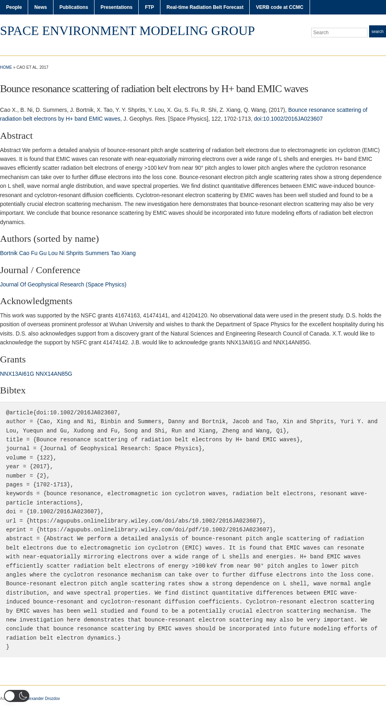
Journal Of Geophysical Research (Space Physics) (63, 284)
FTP (149, 7)
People (14, 7)
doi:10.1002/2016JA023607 (288, 118)
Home (6, 67)
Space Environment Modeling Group (127, 30)
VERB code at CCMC (279, 7)
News (40, 7)
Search (378, 31)
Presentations (116, 7)
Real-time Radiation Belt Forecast (204, 7)
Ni (61, 253)
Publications (74, 7)
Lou (52, 253)
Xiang (128, 253)
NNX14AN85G (54, 373)
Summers (97, 253)
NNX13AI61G (17, 373)
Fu (34, 253)
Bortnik (9, 253)
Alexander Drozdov (43, 698)
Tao (115, 253)
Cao (24, 253)
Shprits (75, 253)
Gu (43, 253)
